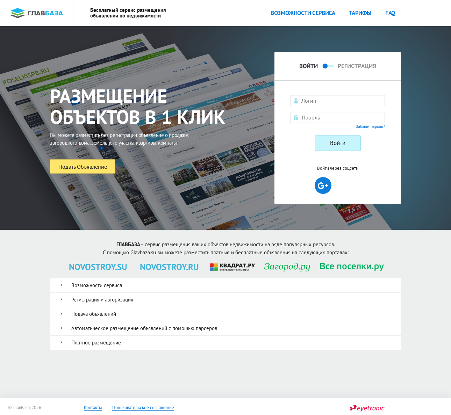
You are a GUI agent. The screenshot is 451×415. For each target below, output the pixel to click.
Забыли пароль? (370, 126)
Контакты (93, 407)
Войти (337, 143)
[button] (323, 185)
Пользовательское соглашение (143, 407)
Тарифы (360, 13)
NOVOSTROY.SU (98, 266)
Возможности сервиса (303, 13)
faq (390, 13)
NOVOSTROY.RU (169, 266)
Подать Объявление (82, 166)
